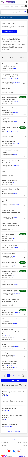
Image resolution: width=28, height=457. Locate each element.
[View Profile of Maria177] (16, 284)
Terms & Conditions (22, 442)
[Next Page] (23, 375)
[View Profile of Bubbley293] (16, 143)
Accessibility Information (21, 444)
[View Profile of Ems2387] (16, 90)
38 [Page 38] (19, 375)
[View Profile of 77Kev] (14, 238)
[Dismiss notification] (26, 6)
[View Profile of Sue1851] (15, 135)
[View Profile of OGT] (14, 355)
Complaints (3, 445)
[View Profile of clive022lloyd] (16, 204)
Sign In (26, 2)
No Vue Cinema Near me (9, 180)
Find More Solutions (14, 431)
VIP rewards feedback (8, 254)
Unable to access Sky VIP (9, 291)
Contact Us (24, 445)
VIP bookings (6, 88)
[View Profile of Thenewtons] (16, 174)
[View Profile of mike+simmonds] (16, 82)
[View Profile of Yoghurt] (15, 264)
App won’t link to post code (10, 245)
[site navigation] (2, 2)
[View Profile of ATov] (14, 337)
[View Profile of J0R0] (14, 68)
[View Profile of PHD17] (14, 228)
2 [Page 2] (10, 375)
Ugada (4, 310)
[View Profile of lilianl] (14, 256)
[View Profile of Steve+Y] (15, 217)
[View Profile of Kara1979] (15, 323)
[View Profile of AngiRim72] (16, 247)
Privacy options (4, 442)
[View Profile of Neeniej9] (15, 154)
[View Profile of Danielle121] (15, 193)
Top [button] (15, 439)
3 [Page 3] (13, 375)
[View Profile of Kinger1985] (15, 112)
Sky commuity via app (9, 262)
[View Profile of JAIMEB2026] (16, 165)
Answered (22, 97)
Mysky (4, 171)
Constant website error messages (12, 401)
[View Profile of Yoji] (14, 275)
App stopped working (8, 141)
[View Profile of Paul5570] (16, 101)
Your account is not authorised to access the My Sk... (11, 213)
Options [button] (22, 57)
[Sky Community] (9, 2)
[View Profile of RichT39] (15, 367)
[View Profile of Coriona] (15, 182)
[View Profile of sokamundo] (16, 346)
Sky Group (3, 446)
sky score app (6, 119)
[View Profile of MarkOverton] (17, 312)
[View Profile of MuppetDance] (17, 293)
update (4, 344)
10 (7, 80)
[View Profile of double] (15, 121)
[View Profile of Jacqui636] (15, 304)
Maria (3, 282)
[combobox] (13, 12)
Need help (5, 353)
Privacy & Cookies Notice (6, 444)
